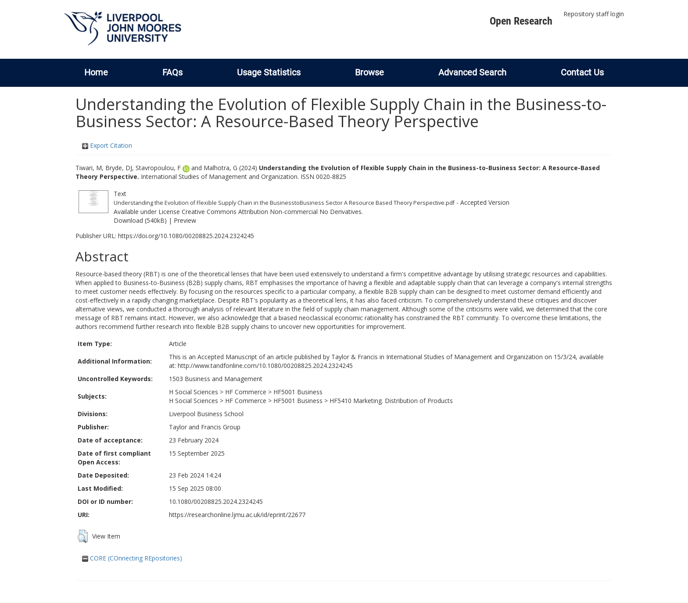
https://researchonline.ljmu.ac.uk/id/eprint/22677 (237, 514)
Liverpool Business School (206, 414)
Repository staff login (593, 14)
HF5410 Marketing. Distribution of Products (391, 400)
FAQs (172, 72)
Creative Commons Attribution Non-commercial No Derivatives (272, 211)
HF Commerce (245, 392)
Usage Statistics (269, 72)
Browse (369, 72)
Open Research (521, 21)
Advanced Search (472, 72)
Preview (185, 220)
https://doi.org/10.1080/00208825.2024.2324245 (186, 236)
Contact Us (582, 72)
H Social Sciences (193, 392)
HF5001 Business (297, 392)
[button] (83, 536)
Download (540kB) (140, 220)
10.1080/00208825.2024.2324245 (216, 501)
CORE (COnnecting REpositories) (132, 558)
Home (96, 72)
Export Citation (107, 145)
